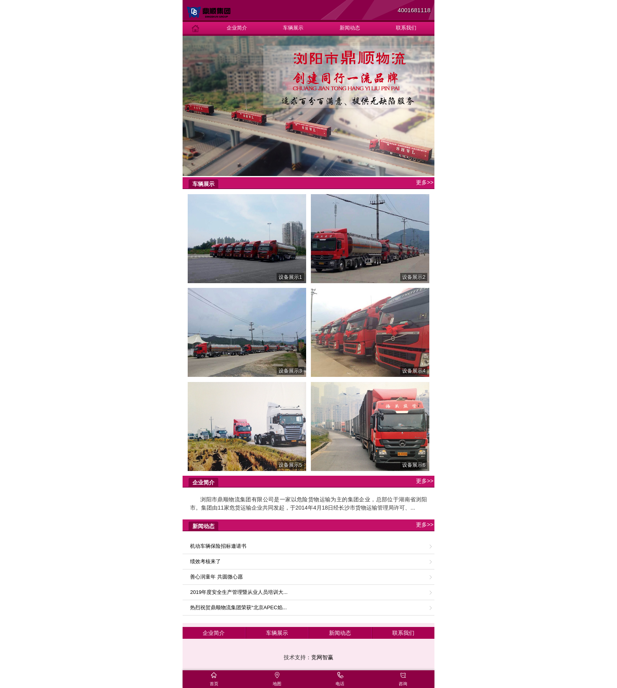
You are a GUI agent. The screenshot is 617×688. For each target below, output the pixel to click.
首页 (214, 683)
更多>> (424, 182)
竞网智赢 (322, 657)
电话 (340, 683)
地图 (277, 683)
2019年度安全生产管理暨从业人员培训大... (239, 592)
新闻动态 (350, 28)
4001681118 (414, 10)
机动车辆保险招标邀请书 (218, 546)
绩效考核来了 (205, 561)
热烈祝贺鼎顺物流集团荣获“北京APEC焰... (238, 607)
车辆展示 (293, 28)
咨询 (403, 683)
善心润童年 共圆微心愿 (216, 577)
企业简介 (237, 28)
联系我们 (406, 28)
